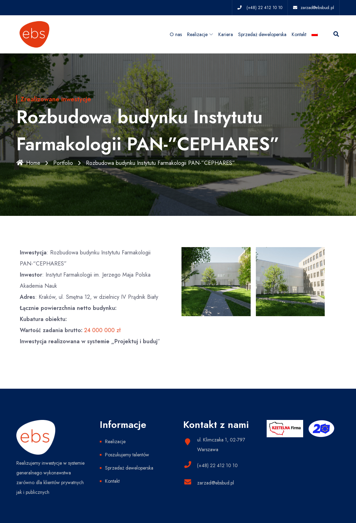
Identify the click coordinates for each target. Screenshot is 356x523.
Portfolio (63, 163)
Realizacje (197, 34)
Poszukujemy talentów (127, 454)
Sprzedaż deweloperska (262, 34)
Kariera (225, 34)
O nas (176, 34)
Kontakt (299, 34)
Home (28, 163)
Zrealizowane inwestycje (56, 99)
